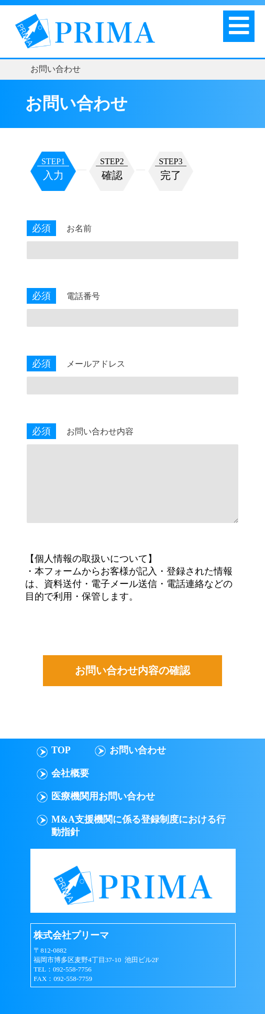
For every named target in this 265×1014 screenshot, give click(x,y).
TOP (61, 750)
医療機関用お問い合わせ (103, 796)
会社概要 (70, 773)
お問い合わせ (137, 750)
